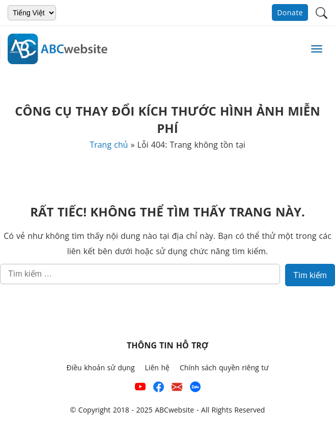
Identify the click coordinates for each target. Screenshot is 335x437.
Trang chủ (109, 144)
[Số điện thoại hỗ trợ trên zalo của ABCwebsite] (195, 388)
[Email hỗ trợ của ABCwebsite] (177, 388)
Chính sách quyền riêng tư (224, 367)
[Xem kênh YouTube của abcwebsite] (140, 388)
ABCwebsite (174, 410)
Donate (290, 12)
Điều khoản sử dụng (100, 367)
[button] (321, 12)
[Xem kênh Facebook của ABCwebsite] (158, 388)
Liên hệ (157, 367)
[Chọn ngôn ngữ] (32, 12)
